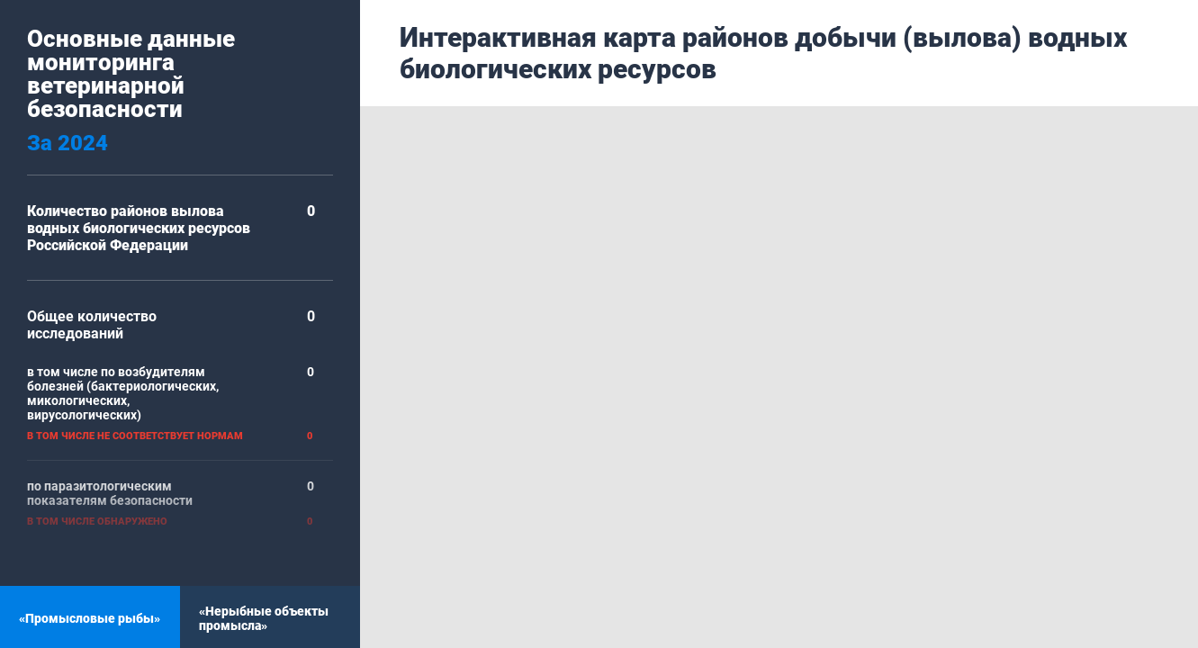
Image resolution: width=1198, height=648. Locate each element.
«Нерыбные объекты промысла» (264, 618)
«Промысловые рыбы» (89, 618)
